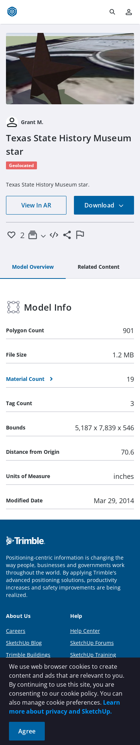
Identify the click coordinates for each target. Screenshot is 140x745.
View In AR (36, 205)
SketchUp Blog (24, 642)
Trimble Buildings (28, 654)
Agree (26, 731)
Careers (15, 630)
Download (104, 205)
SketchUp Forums (92, 642)
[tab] (33, 267)
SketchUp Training (93, 654)
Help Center (85, 630)
